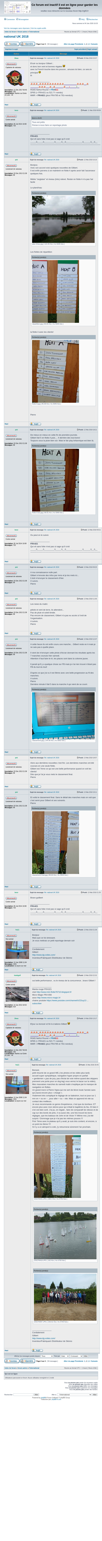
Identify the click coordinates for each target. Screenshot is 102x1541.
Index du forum (10, 32)
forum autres (22, 32)
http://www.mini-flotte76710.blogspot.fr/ (53, 992)
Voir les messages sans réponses (17, 28)
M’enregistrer (22, 19)
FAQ (82, 19)
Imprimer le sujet (11, 49)
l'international (34, 32)
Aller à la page (69, 44)
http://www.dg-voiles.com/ (43, 955)
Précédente (79, 44)
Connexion (9, 19)
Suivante (94, 44)
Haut (6, 105)
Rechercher (92, 19)
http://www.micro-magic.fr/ (49, 997)
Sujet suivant (92, 49)
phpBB (43, 1398)
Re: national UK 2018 (51, 58)
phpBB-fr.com (56, 1399)
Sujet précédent (80, 49)
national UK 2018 (16, 36)
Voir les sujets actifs (38, 28)
